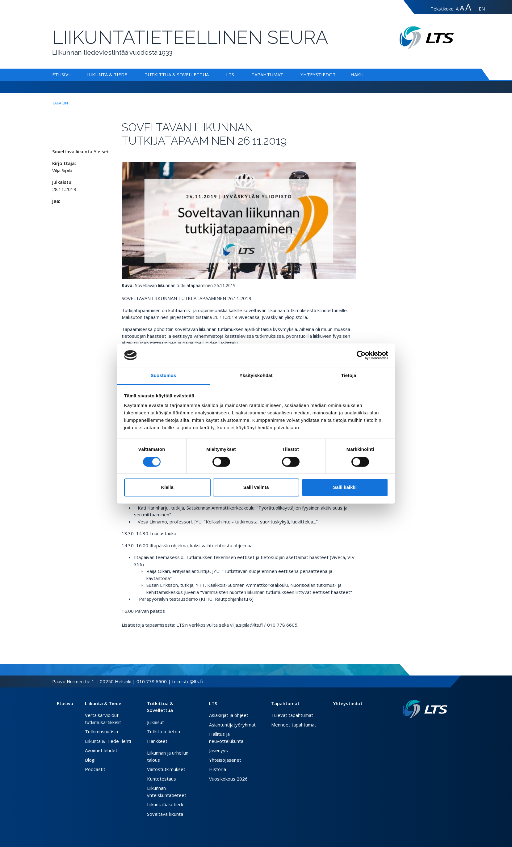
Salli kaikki (345, 487)
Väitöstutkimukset (166, 769)
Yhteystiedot (318, 74)
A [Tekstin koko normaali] (457, 9)
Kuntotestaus (161, 779)
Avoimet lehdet (101, 750)
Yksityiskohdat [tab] (255, 375)
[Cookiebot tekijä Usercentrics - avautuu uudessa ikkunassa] (361, 355)
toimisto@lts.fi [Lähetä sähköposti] (187, 681)
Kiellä (167, 487)
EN (482, 9)
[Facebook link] (430, 728)
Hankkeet (157, 741)
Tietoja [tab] (348, 375)
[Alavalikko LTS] (235, 74)
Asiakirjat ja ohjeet (228, 715)
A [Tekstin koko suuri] (462, 8)
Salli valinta (256, 487)
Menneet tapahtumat (293, 725)
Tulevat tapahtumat (292, 715)
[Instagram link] (440, 728)
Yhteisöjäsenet (225, 760)
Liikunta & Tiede (106, 74)
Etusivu (62, 74)
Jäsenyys (218, 750)
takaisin (60, 103)
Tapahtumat (267, 74)
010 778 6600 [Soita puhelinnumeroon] (151, 681)
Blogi (90, 760)
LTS (230, 74)
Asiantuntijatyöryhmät (232, 725)
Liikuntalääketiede (166, 804)
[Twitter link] (435, 728)
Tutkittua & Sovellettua (177, 74)
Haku (356, 74)
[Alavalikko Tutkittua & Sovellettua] (210, 74)
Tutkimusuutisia (101, 731)
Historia (217, 769)
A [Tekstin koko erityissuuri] (468, 7)
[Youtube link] (445, 728)
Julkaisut (155, 722)
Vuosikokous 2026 (228, 779)
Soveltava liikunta (165, 814)
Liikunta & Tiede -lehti (108, 741)
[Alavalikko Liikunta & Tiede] (128, 74)
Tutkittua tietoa (163, 731)
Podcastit (95, 769)
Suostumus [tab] (163, 375)
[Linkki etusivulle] (425, 709)
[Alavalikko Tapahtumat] (284, 74)
